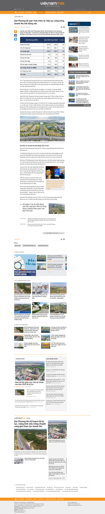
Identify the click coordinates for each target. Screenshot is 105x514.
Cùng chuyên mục (21, 325)
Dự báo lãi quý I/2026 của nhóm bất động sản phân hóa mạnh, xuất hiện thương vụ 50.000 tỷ (84, 30)
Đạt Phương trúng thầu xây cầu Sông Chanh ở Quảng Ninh (39, 296)
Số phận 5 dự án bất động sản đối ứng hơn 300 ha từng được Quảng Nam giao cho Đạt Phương (34, 207)
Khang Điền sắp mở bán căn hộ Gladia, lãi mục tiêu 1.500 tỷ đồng (32, 336)
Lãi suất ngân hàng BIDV (38, 491)
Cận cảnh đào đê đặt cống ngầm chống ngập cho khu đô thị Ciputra (57, 474)
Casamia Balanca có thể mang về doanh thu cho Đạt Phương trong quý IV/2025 (58, 316)
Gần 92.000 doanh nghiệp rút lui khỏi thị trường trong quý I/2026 (83, 49)
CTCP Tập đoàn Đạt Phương (29, 246)
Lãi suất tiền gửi (59, 489)
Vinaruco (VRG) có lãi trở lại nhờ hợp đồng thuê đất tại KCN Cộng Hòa (83, 82)
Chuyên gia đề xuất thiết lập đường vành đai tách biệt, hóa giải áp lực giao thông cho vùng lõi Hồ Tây (55, 387)
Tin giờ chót (20, 359)
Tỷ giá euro (68, 487)
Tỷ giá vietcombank (20, 489)
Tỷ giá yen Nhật (83, 487)
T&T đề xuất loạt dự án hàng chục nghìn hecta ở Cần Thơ (58, 344)
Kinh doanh (60, 12)
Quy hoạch (21, 12)
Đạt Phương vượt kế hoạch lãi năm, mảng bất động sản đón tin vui (40, 316)
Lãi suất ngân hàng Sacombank (23, 491)
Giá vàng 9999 (29, 487)
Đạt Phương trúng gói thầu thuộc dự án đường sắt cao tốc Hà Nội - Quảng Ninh (57, 296)
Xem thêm (87, 105)
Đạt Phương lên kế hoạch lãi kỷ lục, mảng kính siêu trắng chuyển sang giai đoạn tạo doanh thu (22, 297)
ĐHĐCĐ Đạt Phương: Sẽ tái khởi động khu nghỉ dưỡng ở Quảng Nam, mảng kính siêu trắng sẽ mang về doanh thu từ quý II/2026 (55, 185)
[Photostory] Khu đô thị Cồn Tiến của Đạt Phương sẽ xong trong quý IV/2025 (41, 225)
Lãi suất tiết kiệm (50, 489)
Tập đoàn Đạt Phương (43, 246)
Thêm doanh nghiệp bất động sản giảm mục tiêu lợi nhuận (58, 336)
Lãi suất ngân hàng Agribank (71, 489)
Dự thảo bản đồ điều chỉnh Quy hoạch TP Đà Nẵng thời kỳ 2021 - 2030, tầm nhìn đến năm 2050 (55, 363)
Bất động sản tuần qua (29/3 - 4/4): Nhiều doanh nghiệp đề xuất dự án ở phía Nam (55, 381)
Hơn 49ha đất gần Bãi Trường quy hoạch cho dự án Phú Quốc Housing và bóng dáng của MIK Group (82, 100)
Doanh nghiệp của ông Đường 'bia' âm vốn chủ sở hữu (32, 344)
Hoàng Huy (17, 27)
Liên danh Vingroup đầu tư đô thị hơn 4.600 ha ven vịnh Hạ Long (82, 76)
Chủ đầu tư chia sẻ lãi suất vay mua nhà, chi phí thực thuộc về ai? (84, 57)
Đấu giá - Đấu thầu (51, 12)
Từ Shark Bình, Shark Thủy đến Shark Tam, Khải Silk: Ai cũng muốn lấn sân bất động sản (83, 88)
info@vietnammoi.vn (21, 510)
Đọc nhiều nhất (52, 359)
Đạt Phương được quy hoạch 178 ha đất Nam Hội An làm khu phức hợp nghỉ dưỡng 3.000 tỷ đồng (22, 317)
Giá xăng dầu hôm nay (40, 487)
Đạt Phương (17, 246)
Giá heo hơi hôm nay (59, 487)
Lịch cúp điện (30, 489)
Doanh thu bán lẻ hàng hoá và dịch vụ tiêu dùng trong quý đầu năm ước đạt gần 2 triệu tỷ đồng (84, 40)
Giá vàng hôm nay (20, 487)
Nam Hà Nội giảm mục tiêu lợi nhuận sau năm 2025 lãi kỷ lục (29, 383)
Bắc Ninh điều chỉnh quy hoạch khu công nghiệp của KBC (83, 94)
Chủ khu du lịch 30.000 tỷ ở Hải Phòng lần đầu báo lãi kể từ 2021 (55, 257)
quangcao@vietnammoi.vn (76, 505)
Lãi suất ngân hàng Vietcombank (70, 491)
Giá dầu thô (49, 487)
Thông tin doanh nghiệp (78, 72)
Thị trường (28, 12)
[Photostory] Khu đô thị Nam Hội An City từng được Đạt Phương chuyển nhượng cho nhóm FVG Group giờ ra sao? (42, 220)
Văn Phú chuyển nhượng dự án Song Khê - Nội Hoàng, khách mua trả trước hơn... (55, 266)
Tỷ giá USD (75, 487)
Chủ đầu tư (41, 12)
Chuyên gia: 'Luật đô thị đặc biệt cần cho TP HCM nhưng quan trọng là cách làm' (55, 402)
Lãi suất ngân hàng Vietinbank (53, 491)
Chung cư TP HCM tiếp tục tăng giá (55, 369)
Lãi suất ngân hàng (39, 489)
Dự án (34, 12)
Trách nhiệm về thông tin (19, 512)
